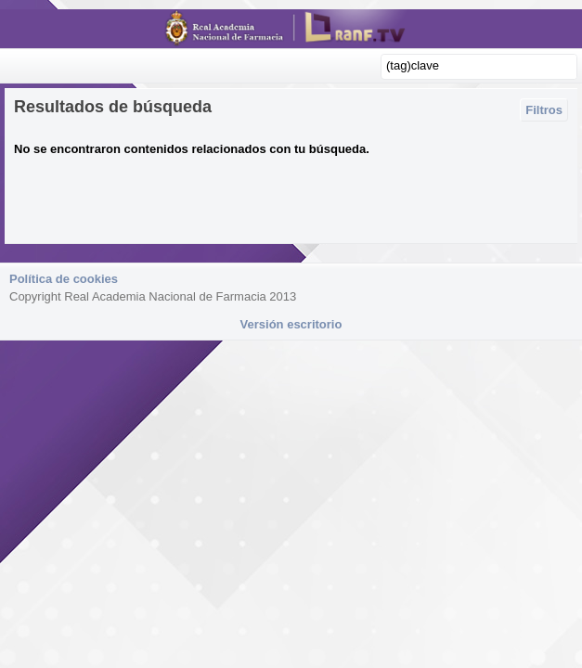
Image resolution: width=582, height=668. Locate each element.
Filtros (544, 110)
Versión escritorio (291, 324)
